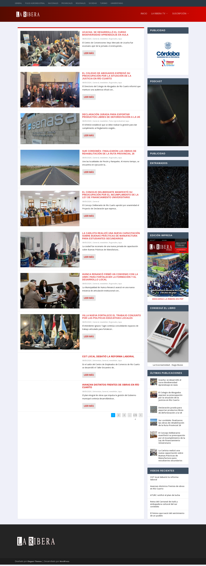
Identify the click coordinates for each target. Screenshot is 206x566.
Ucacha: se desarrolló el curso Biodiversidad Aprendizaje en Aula (169, 384)
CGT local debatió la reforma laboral (108, 358)
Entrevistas (97, 362)
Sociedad (93, 3)
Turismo (103, 3)
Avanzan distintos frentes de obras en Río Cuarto (167, 488)
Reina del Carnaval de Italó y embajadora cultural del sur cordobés (164, 505)
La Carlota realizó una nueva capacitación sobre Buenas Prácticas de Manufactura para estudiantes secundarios (111, 237)
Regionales (80, 3)
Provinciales (66, 3)
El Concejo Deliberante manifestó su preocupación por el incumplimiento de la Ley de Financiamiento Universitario (110, 196)
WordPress (64, 563)
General (18, 3)
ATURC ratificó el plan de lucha (165, 496)
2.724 (135, 418)
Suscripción (179, 15)
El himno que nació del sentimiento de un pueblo (167, 515)
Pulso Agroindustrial (35, 3)
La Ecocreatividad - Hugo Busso (168, 366)
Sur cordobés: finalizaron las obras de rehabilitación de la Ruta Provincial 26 (171, 424)
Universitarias (117, 3)
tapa (120, 40)
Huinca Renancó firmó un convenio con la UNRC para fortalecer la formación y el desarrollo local (110, 278)
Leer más (89, 54)
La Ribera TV (158, 15)
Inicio (144, 15)
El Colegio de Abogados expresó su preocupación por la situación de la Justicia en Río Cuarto (106, 77)
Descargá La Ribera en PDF (168, 300)
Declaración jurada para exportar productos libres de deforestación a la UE (170, 411)
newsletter (104, 40)
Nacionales (53, 3)
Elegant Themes (35, 563)
